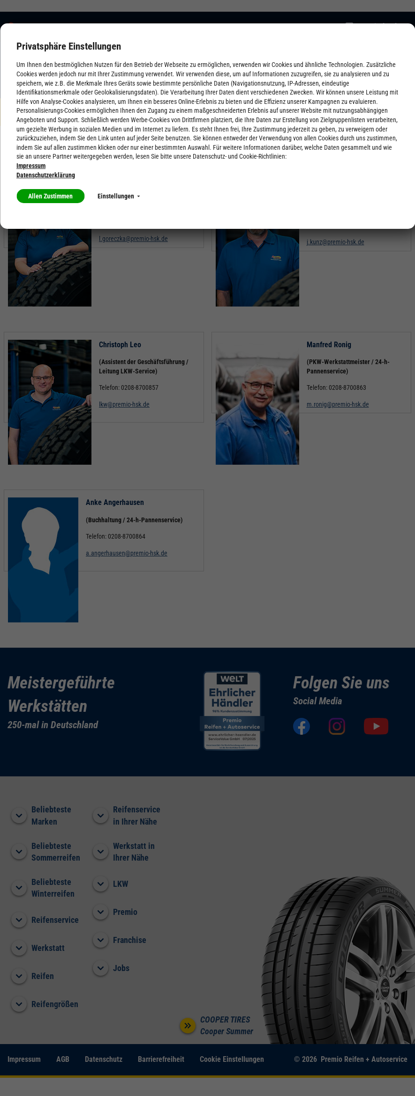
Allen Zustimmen (50, 196)
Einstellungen (119, 196)
